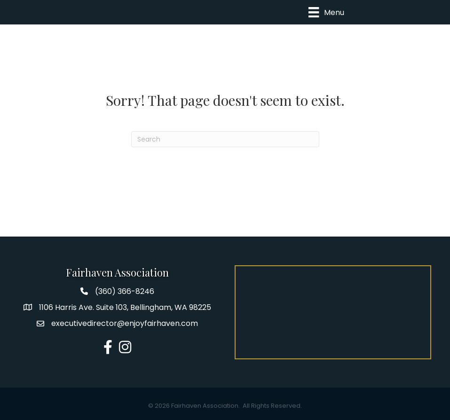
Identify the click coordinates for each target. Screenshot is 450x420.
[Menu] (326, 12)
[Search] (225, 139)
